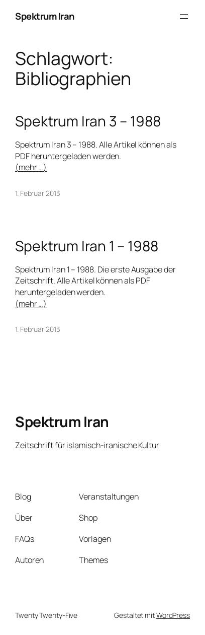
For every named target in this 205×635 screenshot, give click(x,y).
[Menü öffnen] (184, 17)
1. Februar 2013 (37, 193)
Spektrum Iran (44, 16)
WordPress (173, 615)
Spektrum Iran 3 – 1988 (88, 121)
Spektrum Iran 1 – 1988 (86, 246)
